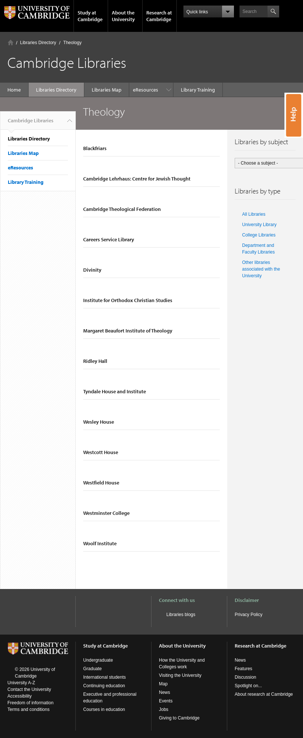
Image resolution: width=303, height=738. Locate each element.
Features (243, 668)
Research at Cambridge (159, 16)
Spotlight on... (248, 685)
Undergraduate (98, 660)
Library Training (154, 89)
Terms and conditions (28, 709)
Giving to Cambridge (179, 718)
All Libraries (253, 214)
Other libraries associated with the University (261, 269)
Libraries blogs (180, 614)
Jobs (163, 709)
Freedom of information (30, 702)
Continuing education (104, 685)
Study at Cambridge (90, 16)
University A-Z (21, 682)
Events (166, 701)
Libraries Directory (38, 42)
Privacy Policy (249, 614)
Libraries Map (106, 89)
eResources (20, 167)
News (164, 692)
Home (10, 42)
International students (104, 677)
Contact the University (29, 689)
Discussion (245, 677)
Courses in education (104, 709)
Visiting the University (180, 675)
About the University (123, 16)
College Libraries (259, 235)
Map (163, 683)
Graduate (92, 668)
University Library (259, 224)
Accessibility (19, 696)
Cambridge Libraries (30, 123)
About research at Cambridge (264, 694)
